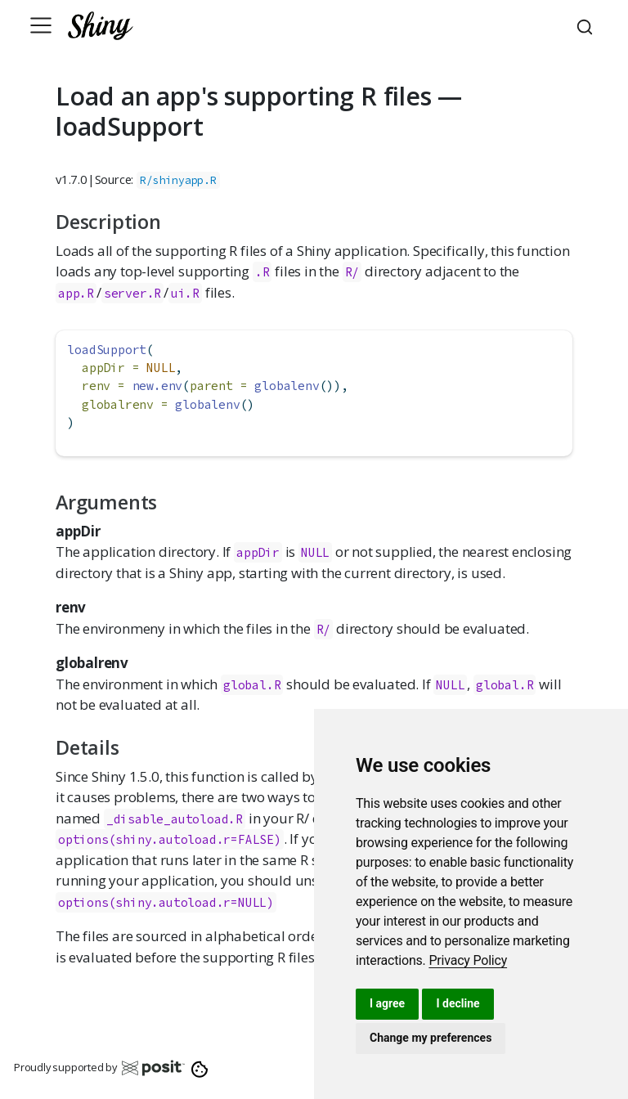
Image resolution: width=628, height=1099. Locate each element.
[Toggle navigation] (41, 25)
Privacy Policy (467, 960)
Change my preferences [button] (430, 1037)
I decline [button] (457, 1003)
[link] (467, 960)
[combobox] (587, 25)
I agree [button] (387, 1003)
